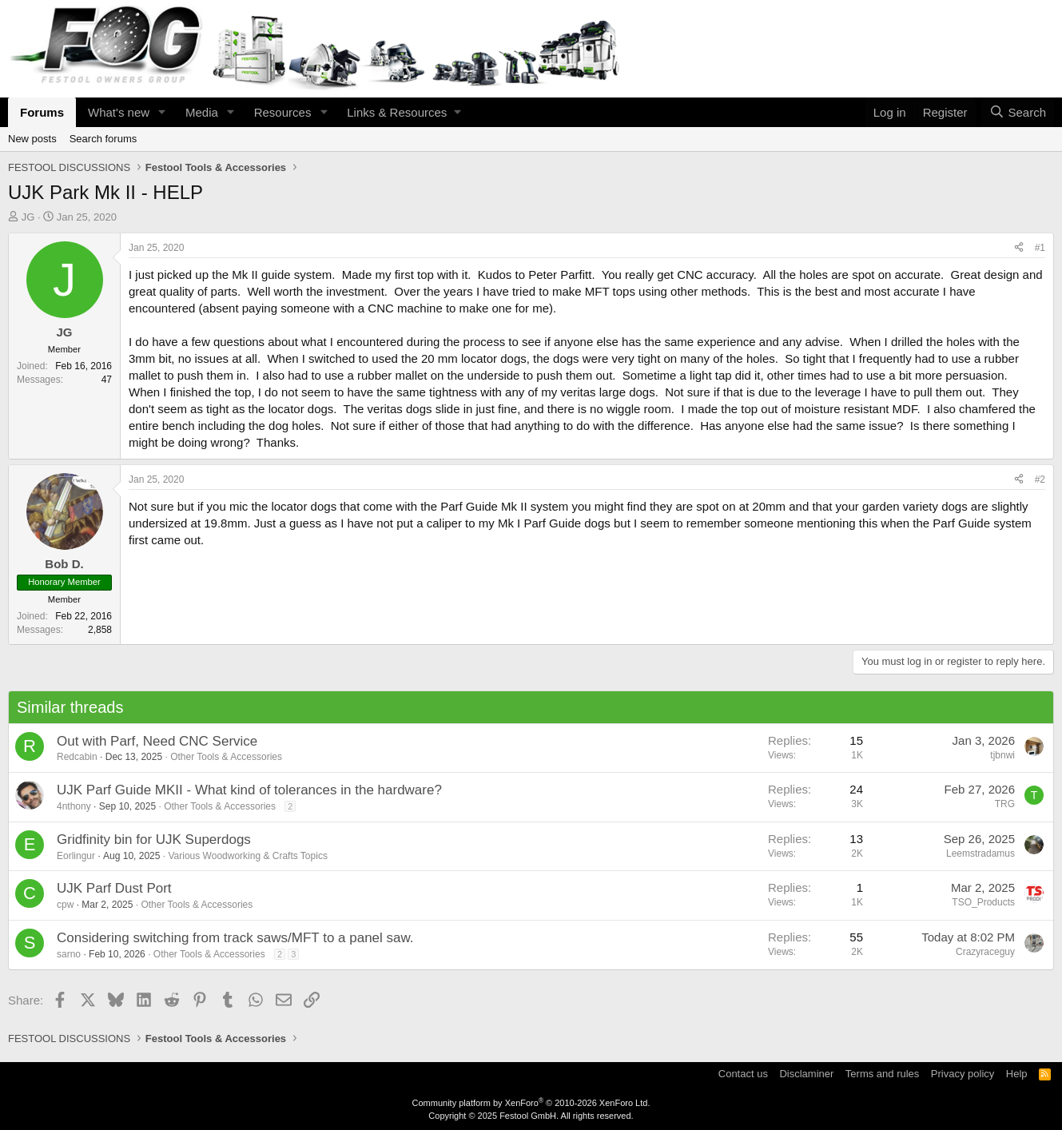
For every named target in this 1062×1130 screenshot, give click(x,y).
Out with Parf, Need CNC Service (157, 741)
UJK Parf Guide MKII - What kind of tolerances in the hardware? (249, 790)
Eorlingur (76, 855)
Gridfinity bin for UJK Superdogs (154, 839)
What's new (118, 112)
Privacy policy (962, 1074)
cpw (65, 904)
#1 (1040, 247)
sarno (69, 954)
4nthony (74, 806)
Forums (42, 112)
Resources (283, 112)
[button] (162, 112)
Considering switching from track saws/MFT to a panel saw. (235, 937)
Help (1017, 1074)
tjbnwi (1002, 755)
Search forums (103, 139)
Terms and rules (882, 1074)
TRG (1005, 804)
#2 (1040, 479)
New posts (32, 139)
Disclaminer (806, 1074)
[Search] (1017, 112)
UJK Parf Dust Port (114, 888)
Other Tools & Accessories (226, 756)
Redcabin (77, 756)
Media (201, 112)
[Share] (1018, 248)
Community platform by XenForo (531, 1103)
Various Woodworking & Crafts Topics (247, 855)
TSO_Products (983, 902)
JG (28, 217)
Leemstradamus (980, 853)
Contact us (743, 1074)
